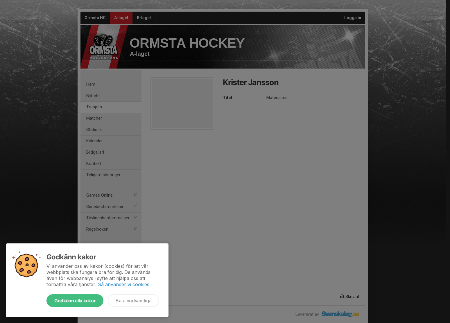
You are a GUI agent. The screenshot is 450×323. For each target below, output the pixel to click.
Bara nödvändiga (133, 301)
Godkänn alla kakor (75, 301)
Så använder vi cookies (123, 284)
